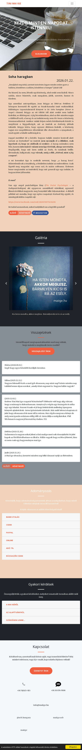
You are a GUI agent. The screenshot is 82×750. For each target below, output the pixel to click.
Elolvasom (41, 54)
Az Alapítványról (15, 612)
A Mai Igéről (12, 604)
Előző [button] (13, 213)
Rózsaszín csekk (14, 556)
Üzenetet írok (41, 671)
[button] (6, 283)
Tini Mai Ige (14, 3)
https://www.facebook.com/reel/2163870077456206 (32, 202)
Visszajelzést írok (41, 351)
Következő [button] (18, 466)
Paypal (9, 532)
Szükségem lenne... (15, 620)
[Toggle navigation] (72, 3)
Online (9, 540)
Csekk (9, 525)
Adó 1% (10, 548)
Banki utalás (12, 517)
